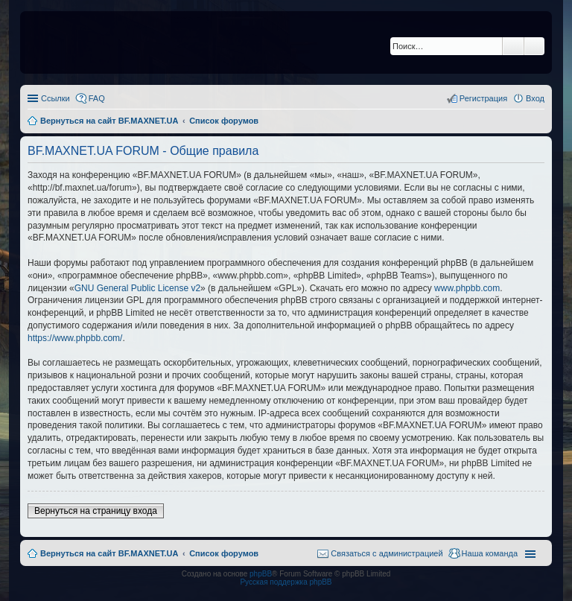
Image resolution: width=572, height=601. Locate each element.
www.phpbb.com (467, 288)
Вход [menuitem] (535, 98)
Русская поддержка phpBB (285, 582)
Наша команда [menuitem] (490, 553)
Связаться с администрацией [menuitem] (386, 553)
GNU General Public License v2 (137, 288)
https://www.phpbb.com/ (75, 338)
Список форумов (223, 553)
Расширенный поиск (534, 46)
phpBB (261, 574)
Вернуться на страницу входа (95, 511)
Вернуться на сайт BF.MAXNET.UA (109, 553)
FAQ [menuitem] (97, 98)
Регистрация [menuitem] (483, 98)
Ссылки (55, 98)
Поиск (513, 46)
